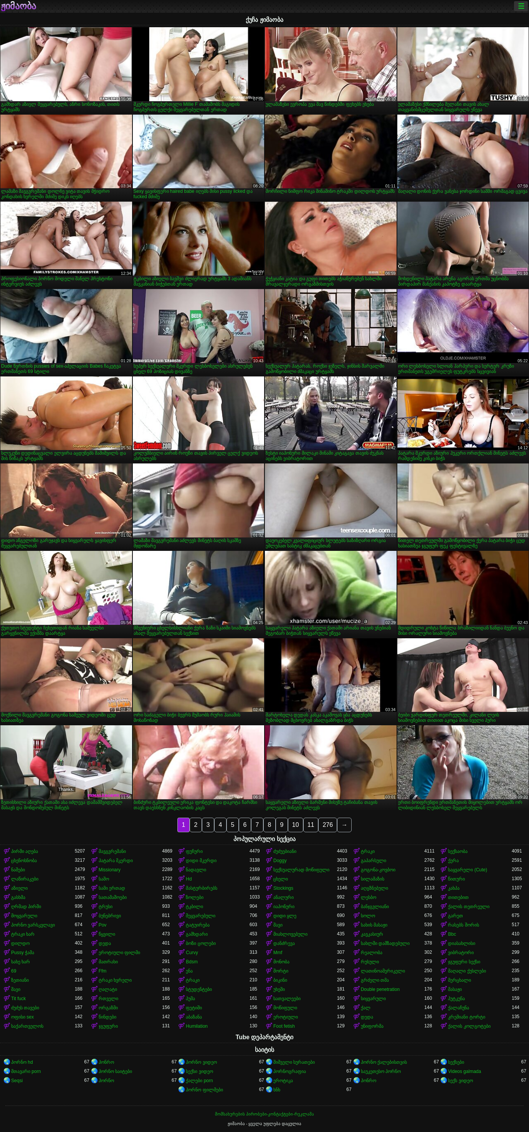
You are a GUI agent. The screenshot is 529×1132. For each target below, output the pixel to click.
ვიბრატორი (461, 952)
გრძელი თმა (375, 980)
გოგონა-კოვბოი (378, 869)
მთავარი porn (26, 1071)
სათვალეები (287, 998)
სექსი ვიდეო (199, 1071)
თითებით (458, 897)
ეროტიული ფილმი (119, 952)
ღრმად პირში (26, 906)
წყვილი (107, 934)
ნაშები (18, 869)
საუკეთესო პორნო (381, 1071)
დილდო (20, 943)
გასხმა (18, 897)
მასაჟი (455, 989)
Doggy (280, 860)
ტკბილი (194, 906)
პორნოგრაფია (289, 1071)
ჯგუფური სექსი (464, 961)
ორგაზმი (108, 1007)
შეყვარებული (200, 915)
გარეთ (455, 915)
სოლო (368, 915)
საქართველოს (27, 1026)
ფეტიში (194, 1007)
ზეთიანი (20, 980)
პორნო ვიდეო (201, 1062)
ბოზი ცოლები (200, 943)
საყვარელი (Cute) (467, 869)
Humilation (197, 1026)
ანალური (283, 897)
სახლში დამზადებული (385, 943)
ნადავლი (196, 869)
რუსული (370, 961)
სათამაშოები (113, 897)
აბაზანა (194, 1017)
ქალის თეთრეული (468, 906)
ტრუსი (105, 906)
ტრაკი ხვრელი (115, 980)
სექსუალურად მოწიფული (301, 869)
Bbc (452, 934)
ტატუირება (198, 925)
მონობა (281, 961)
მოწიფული (285, 1007)
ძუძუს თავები (25, 1007)
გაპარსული (373, 860)
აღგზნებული (374, 888)
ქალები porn (199, 1080)
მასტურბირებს (201, 888)
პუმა (190, 998)
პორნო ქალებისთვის (384, 1062)
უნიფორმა (372, 1026)
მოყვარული (24, 915)
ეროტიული (285, 1017)
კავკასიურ (372, 934)
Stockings (283, 888)
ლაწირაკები (24, 879)
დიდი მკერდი (201, 860)
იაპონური (283, 906)
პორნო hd (22, 1062)
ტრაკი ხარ (23, 934)
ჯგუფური (108, 1026)
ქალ (365, 1007)
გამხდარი (197, 934)
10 (295, 824)
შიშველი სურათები (294, 1062)
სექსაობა (458, 851)
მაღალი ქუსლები (467, 971)
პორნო (106, 1080)
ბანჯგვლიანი (375, 906)
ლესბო (368, 897)
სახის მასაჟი (374, 925)
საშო (104, 879)
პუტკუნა (456, 998)
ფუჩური (194, 851)
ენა (189, 971)
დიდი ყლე (284, 915)
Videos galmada (464, 1071)
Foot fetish (284, 1026)
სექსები (456, 1062)
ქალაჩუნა (458, 1007)
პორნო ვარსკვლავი (33, 925)
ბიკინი (280, 980)
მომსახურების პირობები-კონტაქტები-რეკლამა (264, 1114)
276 (327, 824)
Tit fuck (18, 998)
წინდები (107, 1017)
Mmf (277, 952)
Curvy (192, 952)
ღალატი (108, 989)
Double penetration (380, 989)
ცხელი (280, 879)
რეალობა (371, 952)
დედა (105, 943)
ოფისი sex (22, 1017)
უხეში (279, 989)
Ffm (103, 971)
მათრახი (108, 961)
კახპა (454, 888)
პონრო (106, 1062)
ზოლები (194, 897)
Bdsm (192, 961)
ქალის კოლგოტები (469, 1026)
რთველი (108, 998)
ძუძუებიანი (284, 851)
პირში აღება (24, 851)
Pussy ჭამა (22, 952)
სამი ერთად (112, 888)
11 (310, 824)
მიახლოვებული (290, 934)
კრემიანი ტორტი (466, 1017)
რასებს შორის (463, 925)
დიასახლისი (461, 943)
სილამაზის (372, 879)
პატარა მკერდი (116, 860)
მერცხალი (459, 980)
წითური (456, 879)
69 (13, 971)
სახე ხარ (20, 961)
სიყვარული (373, 998)
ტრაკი (368, 851)
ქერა (453, 860)
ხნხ (276, 1090)
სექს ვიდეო (460, 1080)
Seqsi (17, 1080)
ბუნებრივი (110, 915)
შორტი (280, 971)
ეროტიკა (283, 1080)
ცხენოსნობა (24, 860)
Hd (189, 879)
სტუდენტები (199, 989)
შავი (278, 925)
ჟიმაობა (18, 6)
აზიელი (19, 888)
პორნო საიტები (115, 1071)
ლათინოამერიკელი (383, 971)
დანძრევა (284, 943)
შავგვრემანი (112, 851)
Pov (103, 925)
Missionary (110, 869)
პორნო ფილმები (204, 1090)
